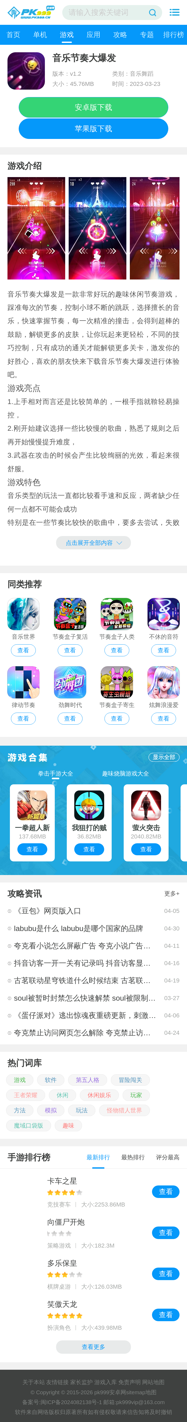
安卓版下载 (93, 107)
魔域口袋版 (28, 1125)
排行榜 (173, 35)
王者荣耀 (25, 1095)
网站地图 (153, 1382)
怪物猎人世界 (124, 1110)
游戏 (67, 35)
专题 (147, 35)
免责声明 (129, 1382)
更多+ (172, 893)
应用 (93, 35)
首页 (13, 35)
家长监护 (81, 1382)
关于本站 (33, 1382)
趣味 (68, 1125)
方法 (20, 1110)
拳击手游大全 (55, 773)
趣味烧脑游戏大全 (125, 773)
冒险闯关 (130, 1080)
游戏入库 (105, 1382)
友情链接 (57, 1382)
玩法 (82, 1110)
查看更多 (93, 1347)
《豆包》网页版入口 (47, 911)
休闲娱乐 (99, 1095)
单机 (40, 35)
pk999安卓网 (110, 1392)
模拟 (51, 1110)
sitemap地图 (141, 1392)
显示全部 (164, 757)
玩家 (136, 1095)
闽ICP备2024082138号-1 (71, 1402)
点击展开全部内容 (94, 542)
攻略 (120, 35)
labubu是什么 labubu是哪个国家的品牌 (78, 928)
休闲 (62, 1095)
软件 (51, 1080)
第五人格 (87, 1080)
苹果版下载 (93, 129)
